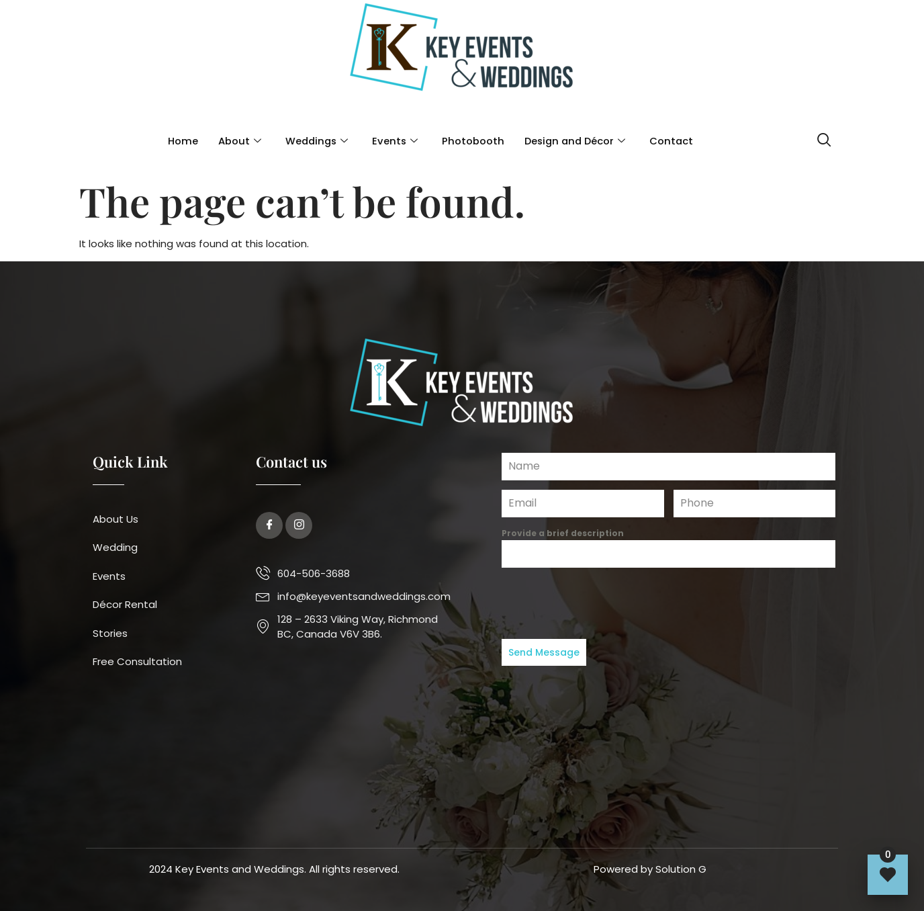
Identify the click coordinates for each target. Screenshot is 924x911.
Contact (675, 141)
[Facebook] (269, 525)
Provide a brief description (563, 533)
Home (179, 141)
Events (394, 141)
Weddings (313, 141)
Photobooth (472, 141)
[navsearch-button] (824, 141)
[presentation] (668, 603)
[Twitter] (298, 525)
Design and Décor (576, 141)
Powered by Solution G (650, 869)
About (235, 141)
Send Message (544, 652)
